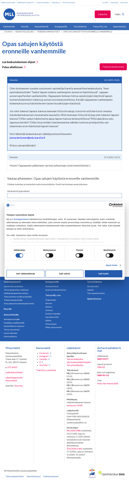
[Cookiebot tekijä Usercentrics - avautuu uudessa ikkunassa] (111, 205)
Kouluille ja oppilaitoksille (14, 323)
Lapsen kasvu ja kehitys (13, 286)
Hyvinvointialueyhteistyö (55, 290)
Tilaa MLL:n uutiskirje (46, 370)
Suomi (105, 3)
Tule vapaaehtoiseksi (96, 293)
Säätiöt (48, 320)
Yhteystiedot (68, 3)
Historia (48, 303)
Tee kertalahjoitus (75, 359)
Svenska (114, 3)
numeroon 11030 (74, 405)
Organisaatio (50, 300)
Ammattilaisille (11, 314)
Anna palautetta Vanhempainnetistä (19, 303)
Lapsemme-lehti (52, 317)
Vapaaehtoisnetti (25, 3)
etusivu (8, 32)
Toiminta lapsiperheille (13, 300)
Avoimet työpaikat (53, 314)
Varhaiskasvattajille (12, 319)
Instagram (44, 356)
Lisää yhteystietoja (13, 372)
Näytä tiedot (111, 265)
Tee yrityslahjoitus (75, 365)
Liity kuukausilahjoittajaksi (79, 362)
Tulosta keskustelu (113, 66)
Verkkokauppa (8, 3)
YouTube (43, 365)
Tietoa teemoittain (12, 329)
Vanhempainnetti (12, 281)
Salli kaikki (103, 274)
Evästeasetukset (50, 476)
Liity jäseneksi (93, 286)
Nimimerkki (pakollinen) (18, 191)
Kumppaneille (52, 281)
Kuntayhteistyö (52, 286)
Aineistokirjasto (10, 336)
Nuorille (8, 309)
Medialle (56, 3)
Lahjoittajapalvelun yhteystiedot (14, 379)
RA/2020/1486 (74, 430)
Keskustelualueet (24, 32)
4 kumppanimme (20, 219)
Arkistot (48, 307)
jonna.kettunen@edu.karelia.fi (27, 137)
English (124, 3)
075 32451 (12, 367)
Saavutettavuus (34, 476)
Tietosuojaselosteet (14, 476)
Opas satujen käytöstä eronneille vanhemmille (87, 32)
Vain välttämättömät (25, 274)
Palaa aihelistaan (14, 67)
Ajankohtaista (94, 298)
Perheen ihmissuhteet (48, 32)
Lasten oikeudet (10, 333)
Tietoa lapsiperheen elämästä (16, 290)
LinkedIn (43, 359)
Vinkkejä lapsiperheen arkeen (16, 293)
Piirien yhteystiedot (53, 327)
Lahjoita (102, 14)
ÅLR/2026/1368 (74, 448)
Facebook (44, 353)
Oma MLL (18, 385)
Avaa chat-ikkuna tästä (107, 383)
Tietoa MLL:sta (53, 295)
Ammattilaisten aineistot (14, 326)
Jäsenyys (49, 310)
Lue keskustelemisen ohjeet (20, 62)
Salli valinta (64, 274)
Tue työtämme (94, 281)
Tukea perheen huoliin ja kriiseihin (18, 297)
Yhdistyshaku (43, 3)
